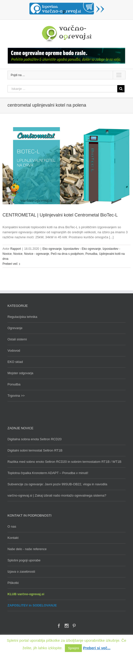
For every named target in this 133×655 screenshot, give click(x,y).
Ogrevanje (14, 328)
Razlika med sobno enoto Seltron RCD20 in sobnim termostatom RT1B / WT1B (64, 462)
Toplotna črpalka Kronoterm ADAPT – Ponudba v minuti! (47, 473)
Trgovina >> (16, 395)
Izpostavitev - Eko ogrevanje (82, 249)
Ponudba (91, 254)
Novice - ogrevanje (36, 254)
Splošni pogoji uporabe (23, 560)
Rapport (15, 249)
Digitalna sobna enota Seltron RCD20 (34, 439)
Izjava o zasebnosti (21, 571)
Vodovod (13, 350)
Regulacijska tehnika (22, 317)
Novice (17, 254)
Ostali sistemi (17, 339)
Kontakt (12, 538)
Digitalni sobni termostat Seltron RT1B (34, 450)
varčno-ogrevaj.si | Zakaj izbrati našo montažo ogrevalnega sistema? (56, 495)
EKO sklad (15, 362)
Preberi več (10, 264)
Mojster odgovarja (20, 373)
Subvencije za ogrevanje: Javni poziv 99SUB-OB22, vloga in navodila (57, 484)
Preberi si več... (97, 648)
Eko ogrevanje (52, 249)
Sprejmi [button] (73, 648)
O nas (11, 526)
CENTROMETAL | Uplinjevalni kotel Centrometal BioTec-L (60, 214)
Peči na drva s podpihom (67, 254)
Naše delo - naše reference (27, 549)
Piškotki (13, 583)
